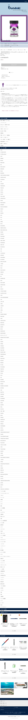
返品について (3, 67)
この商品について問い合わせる (5, 76)
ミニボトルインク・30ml (14, 45)
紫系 (10, 46)
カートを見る (16, 707)
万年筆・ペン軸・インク (8, 43)
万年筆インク (15, 43)
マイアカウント (2, 707)
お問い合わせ (2, 709)
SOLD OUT (14, 64)
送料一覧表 (2, 610)
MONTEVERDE (7, 45)
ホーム (2, 43)
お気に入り (11, 72)
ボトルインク (7, 46)
